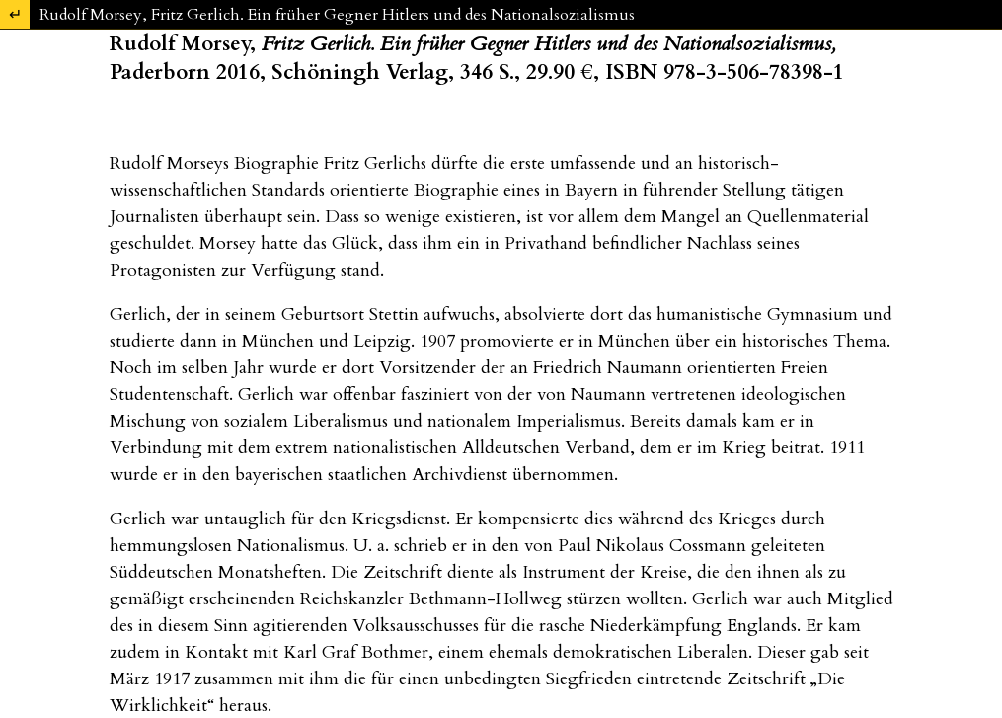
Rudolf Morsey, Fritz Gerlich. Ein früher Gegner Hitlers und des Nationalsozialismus (337, 15)
